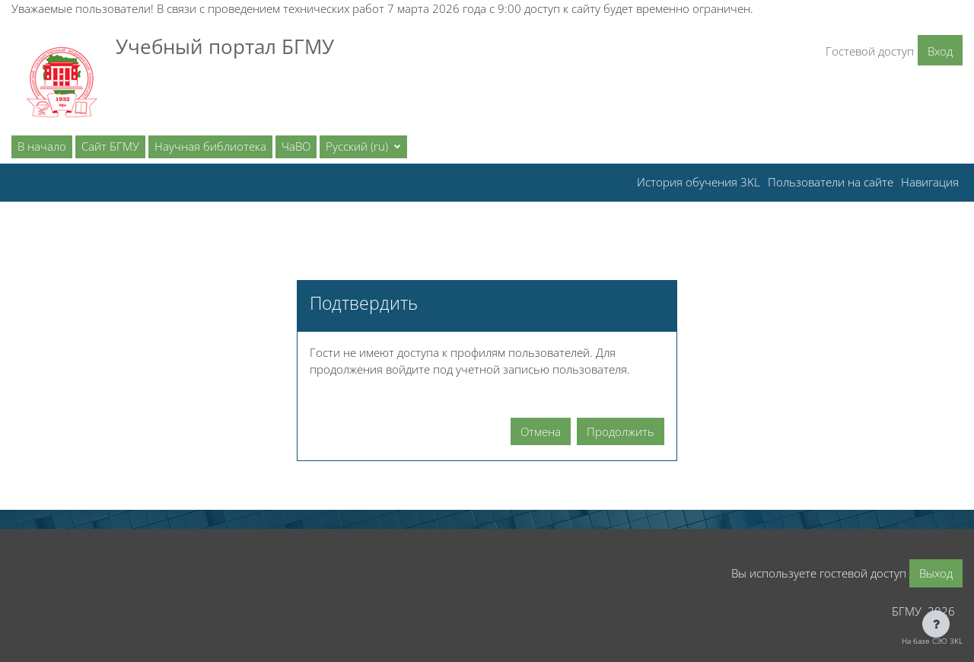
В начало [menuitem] (42, 146)
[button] (363, 146)
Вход (940, 51)
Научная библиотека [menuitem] (210, 146)
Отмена (540, 431)
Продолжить (620, 431)
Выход (936, 573)
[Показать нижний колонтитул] (936, 624)
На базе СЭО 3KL (932, 640)
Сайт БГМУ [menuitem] (110, 146)
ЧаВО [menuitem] (296, 146)
